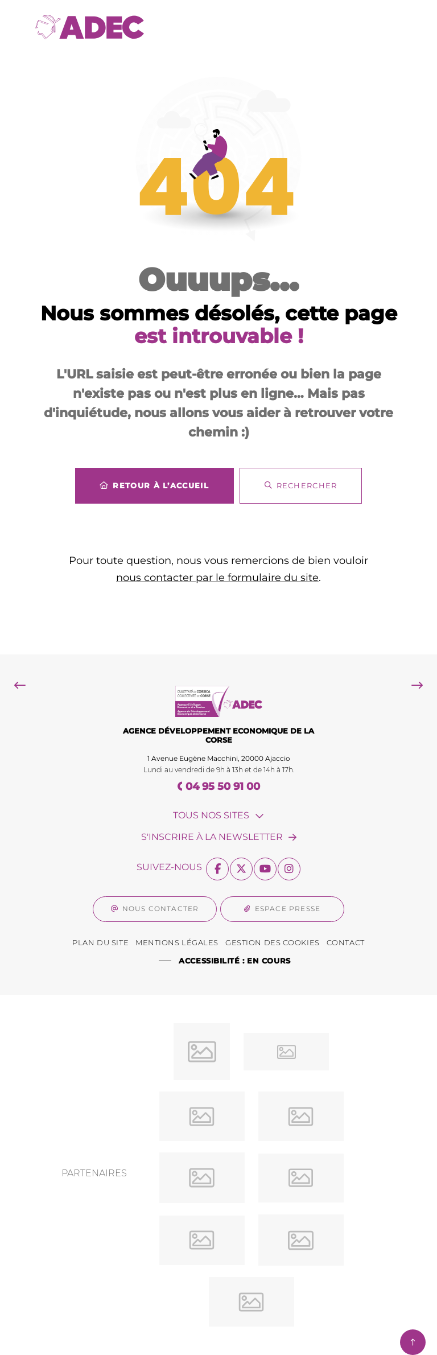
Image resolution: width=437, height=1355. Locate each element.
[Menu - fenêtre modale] (383, 27)
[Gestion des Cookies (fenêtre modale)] (272, 943)
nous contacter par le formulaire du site (217, 577)
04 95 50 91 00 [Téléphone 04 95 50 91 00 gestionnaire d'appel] (222, 786)
